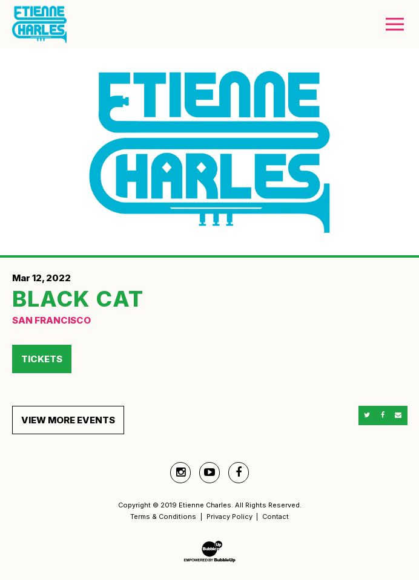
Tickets (41, 359)
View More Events (68, 420)
